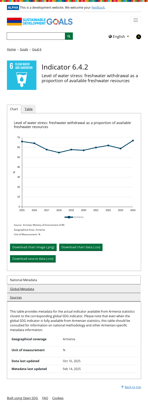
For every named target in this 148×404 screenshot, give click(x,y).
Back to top (131, 387)
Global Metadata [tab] (22, 289)
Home (11, 49)
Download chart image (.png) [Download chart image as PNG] (33, 247)
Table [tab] (29, 109)
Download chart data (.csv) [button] (80, 247)
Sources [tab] (16, 297)
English (117, 36)
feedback (98, 7)
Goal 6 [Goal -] (36, 49)
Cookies (58, 398)
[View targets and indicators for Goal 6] (21, 75)
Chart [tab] (14, 109)
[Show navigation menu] (135, 20)
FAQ (45, 398)
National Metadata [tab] (23, 280)
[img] (74, 174)
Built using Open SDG (22, 398)
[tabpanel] (74, 192)
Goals (24, 49)
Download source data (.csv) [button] (32, 259)
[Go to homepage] (40, 21)
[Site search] (69, 36)
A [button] (139, 37)
